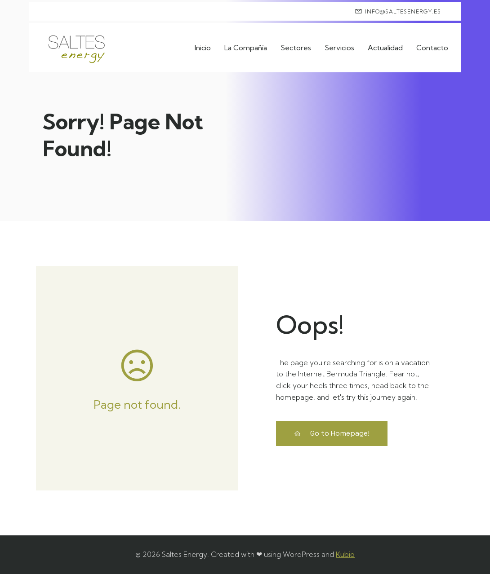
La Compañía (245, 47)
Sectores (296, 47)
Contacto (432, 47)
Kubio (345, 554)
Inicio (203, 47)
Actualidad (385, 47)
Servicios (339, 47)
